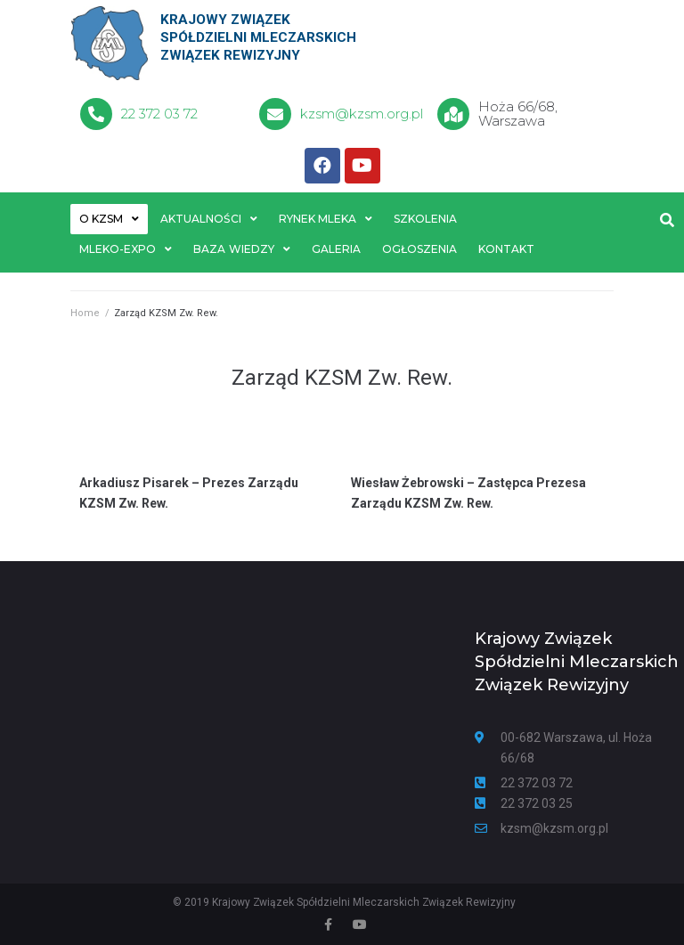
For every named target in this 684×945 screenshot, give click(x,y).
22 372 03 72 (159, 113)
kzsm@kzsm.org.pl (361, 113)
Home (85, 314)
